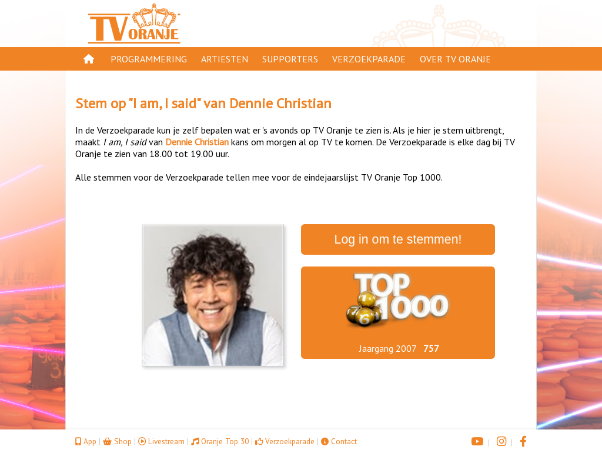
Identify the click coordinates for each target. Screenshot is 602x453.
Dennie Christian (280, 103)
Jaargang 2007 (388, 348)
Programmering (149, 59)
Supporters (290, 59)
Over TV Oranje (455, 59)
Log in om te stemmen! (398, 239)
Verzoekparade (369, 59)
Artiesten (224, 59)
